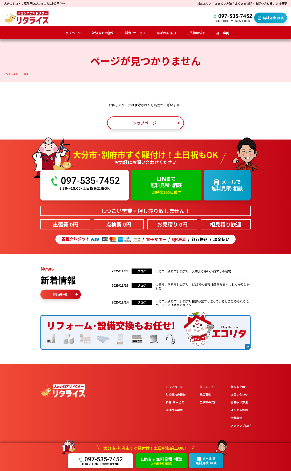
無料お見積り (239, 387)
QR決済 (179, 239)
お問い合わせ (263, 3)
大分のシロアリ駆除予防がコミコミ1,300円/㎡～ (35, 3)
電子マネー (156, 239)
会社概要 (281, 3)
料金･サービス (135, 32)
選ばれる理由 (166, 32)
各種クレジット (100, 239)
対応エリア (204, 3)
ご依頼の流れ (196, 32)
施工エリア (207, 387)
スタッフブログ (241, 425)
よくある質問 (243, 3)
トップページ (71, 32)
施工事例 (222, 32)
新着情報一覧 (65, 294)
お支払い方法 (223, 3)
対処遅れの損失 (103, 32)
